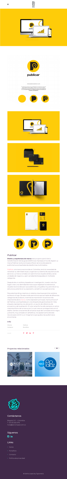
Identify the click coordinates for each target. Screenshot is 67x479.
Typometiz (40, 473)
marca (23, 300)
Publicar (10, 269)
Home (11, 447)
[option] (20, 364)
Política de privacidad (17, 458)
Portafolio (12, 451)
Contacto (12, 454)
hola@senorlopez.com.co (16, 425)
